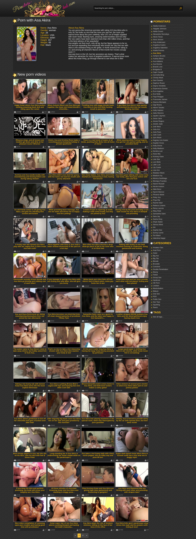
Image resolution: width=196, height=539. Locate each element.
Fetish (155, 275)
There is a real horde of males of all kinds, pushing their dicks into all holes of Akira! (97, 142)
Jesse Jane (157, 118)
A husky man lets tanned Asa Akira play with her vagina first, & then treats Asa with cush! (30, 246)
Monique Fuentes (160, 181)
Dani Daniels (158, 80)
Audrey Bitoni (158, 59)
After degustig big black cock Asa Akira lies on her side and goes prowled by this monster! (64, 421)
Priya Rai (156, 200)
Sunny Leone (158, 233)
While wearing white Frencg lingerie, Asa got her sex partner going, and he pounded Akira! (132, 142)
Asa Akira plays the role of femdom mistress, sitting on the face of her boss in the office (98, 525)
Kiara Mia (156, 154)
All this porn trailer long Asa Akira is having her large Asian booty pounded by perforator (98, 351)
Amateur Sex (158, 248)
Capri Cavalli (158, 72)
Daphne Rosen (159, 83)
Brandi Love (157, 67)
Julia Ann (156, 129)
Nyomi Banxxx (158, 192)
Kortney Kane (158, 156)
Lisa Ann (156, 170)
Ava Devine (157, 64)
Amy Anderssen (159, 42)
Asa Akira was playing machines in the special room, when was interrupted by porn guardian (98, 421)
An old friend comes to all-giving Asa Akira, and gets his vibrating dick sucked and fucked (29, 212)
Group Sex (157, 277)
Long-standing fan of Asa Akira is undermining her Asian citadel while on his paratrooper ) (64, 455)
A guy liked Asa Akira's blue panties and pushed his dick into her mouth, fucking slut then (132, 107)
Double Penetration (160, 269)
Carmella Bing (158, 75)
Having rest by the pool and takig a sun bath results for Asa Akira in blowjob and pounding (132, 212)
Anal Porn (157, 250)
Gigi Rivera (157, 105)
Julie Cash (157, 135)
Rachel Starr (158, 203)
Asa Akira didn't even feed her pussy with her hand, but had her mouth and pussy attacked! (64, 177)
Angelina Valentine (160, 48)
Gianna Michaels (159, 102)
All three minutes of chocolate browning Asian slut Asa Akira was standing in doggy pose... (64, 490)
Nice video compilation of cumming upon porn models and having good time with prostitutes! (30, 525)
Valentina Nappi (159, 238)
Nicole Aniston (158, 186)
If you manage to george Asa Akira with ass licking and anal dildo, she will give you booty (63, 281)
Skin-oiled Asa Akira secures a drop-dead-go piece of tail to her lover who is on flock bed (98, 246)
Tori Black (157, 235)
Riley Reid (157, 211)
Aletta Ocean (158, 31)
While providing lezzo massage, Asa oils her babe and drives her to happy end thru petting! (63, 212)
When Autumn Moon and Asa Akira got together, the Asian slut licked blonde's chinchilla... (64, 107)
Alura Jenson (158, 39)
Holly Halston (158, 110)
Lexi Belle (157, 162)
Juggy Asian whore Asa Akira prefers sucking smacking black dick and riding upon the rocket (29, 107)
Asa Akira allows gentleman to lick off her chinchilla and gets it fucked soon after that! (30, 421)
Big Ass (156, 256)
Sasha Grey (157, 219)
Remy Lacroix (158, 208)
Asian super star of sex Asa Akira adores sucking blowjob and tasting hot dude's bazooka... (64, 525)
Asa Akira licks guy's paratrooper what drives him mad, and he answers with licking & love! (132, 525)
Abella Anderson (159, 26)
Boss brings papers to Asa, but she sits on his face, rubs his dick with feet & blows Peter (30, 455)
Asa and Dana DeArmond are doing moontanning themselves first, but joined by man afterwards (30, 316)
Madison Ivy (157, 176)
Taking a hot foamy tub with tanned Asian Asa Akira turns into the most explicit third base (30, 386)
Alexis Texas (158, 37)
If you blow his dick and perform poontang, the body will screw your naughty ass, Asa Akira (30, 490)
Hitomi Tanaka (158, 108)
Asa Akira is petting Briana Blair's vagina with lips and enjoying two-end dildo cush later (64, 386)
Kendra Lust (158, 151)
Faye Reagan (158, 97)
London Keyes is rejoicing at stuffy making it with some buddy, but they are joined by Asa (98, 212)
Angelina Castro (159, 45)
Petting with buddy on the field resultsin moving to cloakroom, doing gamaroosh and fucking (132, 246)
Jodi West (157, 127)
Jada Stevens (158, 113)
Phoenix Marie (158, 195)
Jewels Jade (158, 124)
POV (155, 296)
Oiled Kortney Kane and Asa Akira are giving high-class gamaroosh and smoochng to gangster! (98, 490)
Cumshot (156, 267)
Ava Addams (158, 61)
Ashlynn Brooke (159, 56)
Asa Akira (157, 53)
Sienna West (158, 225)
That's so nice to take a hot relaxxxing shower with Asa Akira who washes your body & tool (64, 351)
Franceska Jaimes (160, 99)
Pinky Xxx (157, 197)
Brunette (156, 264)
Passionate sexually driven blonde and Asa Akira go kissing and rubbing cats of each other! (30, 281)
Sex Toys (156, 302)
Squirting (156, 305)
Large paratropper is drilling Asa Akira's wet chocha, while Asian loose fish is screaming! (132, 351)
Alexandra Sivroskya (161, 34)
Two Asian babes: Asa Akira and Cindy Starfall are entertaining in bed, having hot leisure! (98, 177)
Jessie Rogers (158, 121)
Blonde (155, 261)
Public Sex (157, 299)
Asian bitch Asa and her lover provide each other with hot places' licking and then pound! (132, 281)
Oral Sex (156, 294)
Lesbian (156, 286)
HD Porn (156, 283)
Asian (155, 253)
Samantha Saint (159, 214)
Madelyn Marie (159, 173)
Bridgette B (157, 69)
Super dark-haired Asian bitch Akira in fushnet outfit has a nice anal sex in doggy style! (132, 455)
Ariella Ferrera (158, 50)
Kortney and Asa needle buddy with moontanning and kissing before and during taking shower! (29, 177)
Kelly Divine (157, 146)
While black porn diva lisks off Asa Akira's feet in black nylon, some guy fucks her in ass (98, 281)
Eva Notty (157, 94)
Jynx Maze (157, 137)
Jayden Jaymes (159, 116)
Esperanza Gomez (160, 88)
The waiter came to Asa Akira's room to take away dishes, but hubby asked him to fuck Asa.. (29, 351)
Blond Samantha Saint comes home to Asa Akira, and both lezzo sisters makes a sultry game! (98, 386)
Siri (154, 227)
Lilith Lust (156, 165)
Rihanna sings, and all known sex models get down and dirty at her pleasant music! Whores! (30, 142)
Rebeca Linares (159, 205)
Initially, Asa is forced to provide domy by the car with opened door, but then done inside (132, 421)
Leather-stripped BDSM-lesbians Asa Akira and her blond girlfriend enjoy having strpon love (132, 316)
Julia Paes (157, 132)
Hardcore (156, 280)
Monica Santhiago (160, 178)
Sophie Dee (157, 230)
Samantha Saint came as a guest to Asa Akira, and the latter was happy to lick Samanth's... (98, 316)
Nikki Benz (157, 189)
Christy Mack (158, 78)
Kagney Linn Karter (160, 140)
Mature (155, 291)
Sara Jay (156, 216)
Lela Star (156, 159)
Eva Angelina (158, 91)
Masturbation (158, 288)
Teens (155, 307)
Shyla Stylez (158, 222)
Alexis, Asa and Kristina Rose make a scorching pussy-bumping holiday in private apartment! (64, 142)
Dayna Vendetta (159, 86)
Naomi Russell (158, 184)
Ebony (155, 272)
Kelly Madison (158, 148)
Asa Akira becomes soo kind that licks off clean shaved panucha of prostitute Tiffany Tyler (64, 316)
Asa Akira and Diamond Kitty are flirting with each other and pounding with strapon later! (132, 490)
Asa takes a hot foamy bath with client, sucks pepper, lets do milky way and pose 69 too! (98, 455)
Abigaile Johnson (159, 29)
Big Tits (156, 258)
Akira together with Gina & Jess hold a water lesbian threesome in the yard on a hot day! (64, 246)
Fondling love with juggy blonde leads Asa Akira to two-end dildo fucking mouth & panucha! (98, 107)
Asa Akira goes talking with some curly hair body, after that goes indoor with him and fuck (132, 177)
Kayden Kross (158, 143)
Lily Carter (157, 167)
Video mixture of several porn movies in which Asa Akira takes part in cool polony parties (132, 386)
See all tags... (158, 317)
